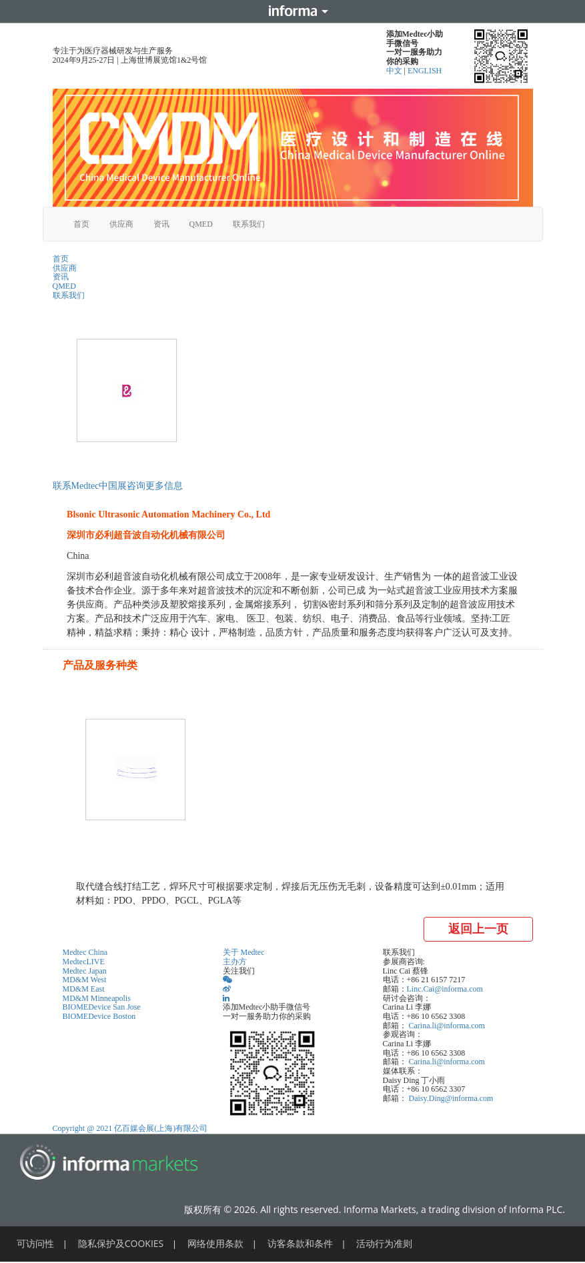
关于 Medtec (244, 952)
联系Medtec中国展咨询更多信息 (118, 486)
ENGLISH (425, 70)
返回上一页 (478, 929)
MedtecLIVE (84, 961)
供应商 (121, 224)
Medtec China (85, 952)
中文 (395, 70)
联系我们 (249, 224)
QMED (201, 224)
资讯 (161, 224)
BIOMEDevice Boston (99, 1016)
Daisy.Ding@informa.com (451, 1098)
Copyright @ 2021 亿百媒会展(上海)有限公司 (130, 1128)
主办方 (235, 961)
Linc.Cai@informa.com (445, 989)
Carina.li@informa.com (447, 1025)
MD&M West (85, 979)
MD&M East (84, 989)
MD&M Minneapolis (97, 998)
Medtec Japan (85, 971)
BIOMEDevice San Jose (102, 1007)
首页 (81, 224)
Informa (293, 11)
